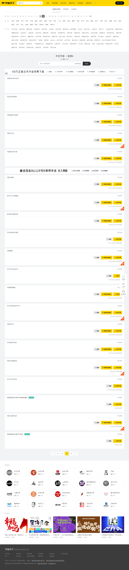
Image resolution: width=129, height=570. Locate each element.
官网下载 (118, 386)
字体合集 (51, 553)
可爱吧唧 (10, 251)
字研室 (40, 40)
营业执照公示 (52, 563)
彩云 (96, 21)
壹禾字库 (22, 47)
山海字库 (57, 44)
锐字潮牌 (73, 29)
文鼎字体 (53, 33)
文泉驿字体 (61, 33)
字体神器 (80, 3)
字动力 (116, 44)
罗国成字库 (49, 44)
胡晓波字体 (15, 33)
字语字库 (58, 29)
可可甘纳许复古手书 (13, 306)
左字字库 (67, 40)
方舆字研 (46, 47)
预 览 (86, 63)
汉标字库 (119, 33)
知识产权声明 (30, 556)
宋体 (54, 21)
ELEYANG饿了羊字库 (109, 40)
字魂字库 (37, 29)
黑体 (40, 21)
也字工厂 (102, 29)
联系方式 (40, 556)
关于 (6, 556)
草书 (26, 21)
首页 (47, 3)
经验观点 (79, 537)
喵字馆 (46, 40)
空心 (22, 24)
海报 (64, 21)
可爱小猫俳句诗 (12, 416)
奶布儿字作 (15, 40)
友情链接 (51, 556)
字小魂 (80, 44)
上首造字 (94, 29)
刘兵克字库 (109, 29)
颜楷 (31, 24)
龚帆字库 (31, 36)
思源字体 (77, 33)
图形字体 (72, 3)
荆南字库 (54, 36)
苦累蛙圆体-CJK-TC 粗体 (15, 434)
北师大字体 (85, 33)
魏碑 (73, 21)
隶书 (13, 21)
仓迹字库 (108, 36)
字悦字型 (77, 36)
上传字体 (18, 556)
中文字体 (55, 3)
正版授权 (74, 9)
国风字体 (87, 44)
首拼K (70, 56)
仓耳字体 (38, 36)
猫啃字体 (116, 36)
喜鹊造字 (102, 33)
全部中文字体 (56, 9)
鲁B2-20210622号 (42, 563)
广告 (59, 21)
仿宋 (115, 21)
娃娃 (119, 21)
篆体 (36, 21)
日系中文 (23, 36)
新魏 (110, 21)
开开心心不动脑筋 (12, 196)
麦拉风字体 (15, 36)
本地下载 (118, 85)
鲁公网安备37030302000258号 (56, 560)
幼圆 (17, 21)
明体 (36, 24)
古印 (17, 24)
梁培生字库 (32, 40)
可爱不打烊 (10, 133)
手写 (82, 21)
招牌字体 (89, 3)
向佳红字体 (100, 44)
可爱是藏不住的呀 (12, 115)
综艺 (106, 21)
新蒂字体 (66, 29)
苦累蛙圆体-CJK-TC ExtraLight (17, 397)
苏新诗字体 (118, 29)
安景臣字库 (30, 47)
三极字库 (31, 33)
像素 (46, 24)
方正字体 (14, 29)
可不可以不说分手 (12, 269)
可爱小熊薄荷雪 (12, 361)
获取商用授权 (107, 85)
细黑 (45, 21)
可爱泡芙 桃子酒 (12, 152)
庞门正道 (62, 36)
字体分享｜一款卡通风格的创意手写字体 (67, 535)
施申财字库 (23, 40)
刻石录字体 (110, 33)
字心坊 (80, 29)
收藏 (97, 85)
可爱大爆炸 (10, 177)
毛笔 (78, 21)
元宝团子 (22, 44)
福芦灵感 (90, 40)
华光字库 (44, 29)
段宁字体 (60, 40)
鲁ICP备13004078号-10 (38, 560)
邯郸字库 (46, 33)
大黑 (50, 21)
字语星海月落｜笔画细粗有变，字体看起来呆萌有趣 (46, 535)
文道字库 (23, 33)
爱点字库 (14, 44)
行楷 (31, 21)
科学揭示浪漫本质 (12, 214)
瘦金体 (41, 24)
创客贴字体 (85, 36)
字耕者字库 (73, 44)
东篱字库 (38, 47)
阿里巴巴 (97, 40)
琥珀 (13, 24)
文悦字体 (69, 33)
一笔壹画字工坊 (39, 44)
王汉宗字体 (94, 33)
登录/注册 (120, 3)
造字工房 (87, 29)
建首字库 (14, 47)
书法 (87, 21)
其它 (90, 16)
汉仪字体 (22, 29)
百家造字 (29, 44)
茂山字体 (75, 40)
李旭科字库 (109, 44)
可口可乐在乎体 (12, 379)
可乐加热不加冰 (12, 342)
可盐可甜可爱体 (12, 96)
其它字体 (53, 47)
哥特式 (52, 24)
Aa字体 (51, 29)
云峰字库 (93, 36)
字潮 (93, 44)
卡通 (101, 21)
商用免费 (65, 9)
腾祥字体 (29, 29)
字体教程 (40, 553)
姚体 (26, 24)
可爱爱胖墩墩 (11, 287)
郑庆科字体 (46, 36)
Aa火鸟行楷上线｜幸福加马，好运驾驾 (18, 535)
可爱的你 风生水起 (13, 78)
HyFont (52, 40)
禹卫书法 (69, 36)
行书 (22, 21)
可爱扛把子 (10, 324)
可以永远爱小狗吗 (12, 232)
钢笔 (92, 21)
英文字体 (63, 3)
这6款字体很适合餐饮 (84, 535)
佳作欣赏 (7, 537)
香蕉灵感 (82, 40)
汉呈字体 (38, 33)
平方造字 (101, 36)
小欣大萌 (65, 44)
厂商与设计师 (64, 553)
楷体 (68, 21)
